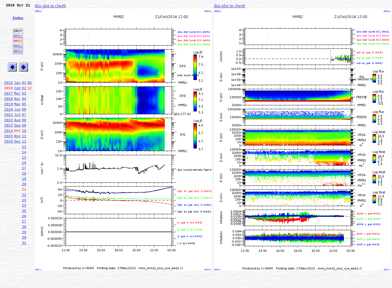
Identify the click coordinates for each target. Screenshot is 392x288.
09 (24, 145)
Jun (17, 126)
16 (24, 188)
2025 (8, 157)
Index (17, 21)
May (17, 120)
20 (24, 213)
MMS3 (17, 54)
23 (24, 231)
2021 (8, 133)
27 (24, 256)
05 (24, 120)
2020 (8, 126)
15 (24, 182)
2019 (8, 120)
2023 (8, 145)
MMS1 (17, 42)
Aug (17, 139)
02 (24, 102)
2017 (8, 108)
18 (24, 201)
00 (29, 96)
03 (24, 108)
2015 (8, 96)
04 (24, 114)
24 (24, 238)
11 (24, 157)
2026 (8, 163)
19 (24, 207)
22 (24, 225)
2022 (8, 139)
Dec (17, 163)
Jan (17, 96)
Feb (17, 102)
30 (24, 275)
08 (24, 139)
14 (24, 176)
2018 (8, 114)
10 (24, 151)
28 (24, 262)
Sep (17, 145)
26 (24, 250)
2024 (8, 151)
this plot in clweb (50, 5)
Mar (17, 108)
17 (24, 194)
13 (24, 170)
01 (24, 96)
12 (24, 163)
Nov (17, 157)
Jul (17, 133)
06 (24, 126)
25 (24, 244)
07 (24, 133)
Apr (17, 114)
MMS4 (17, 60)
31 (24, 281)
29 (24, 268)
